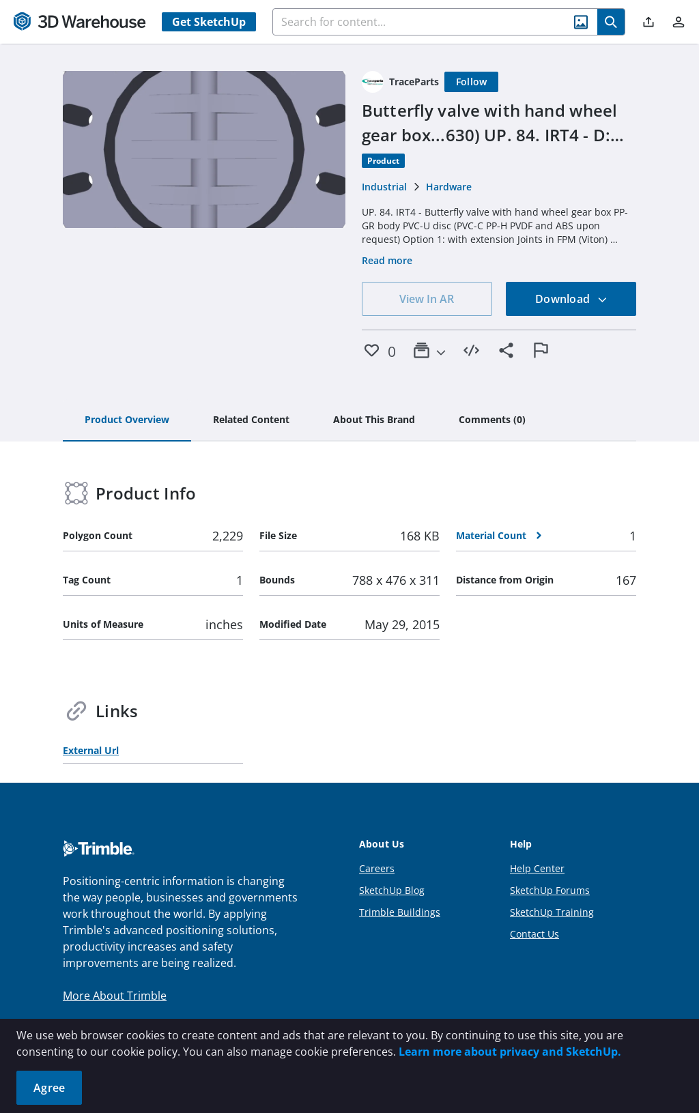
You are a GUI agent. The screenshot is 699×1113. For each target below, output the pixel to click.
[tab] (127, 420)
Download (571, 298)
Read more (387, 260)
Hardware (449, 186)
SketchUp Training (552, 912)
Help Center (537, 868)
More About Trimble (115, 995)
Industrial (384, 186)
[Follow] (471, 82)
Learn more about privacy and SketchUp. (510, 1051)
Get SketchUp (209, 21)
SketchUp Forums (550, 890)
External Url (91, 750)
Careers (377, 868)
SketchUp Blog (392, 890)
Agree (49, 1087)
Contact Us (534, 933)
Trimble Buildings (399, 912)
